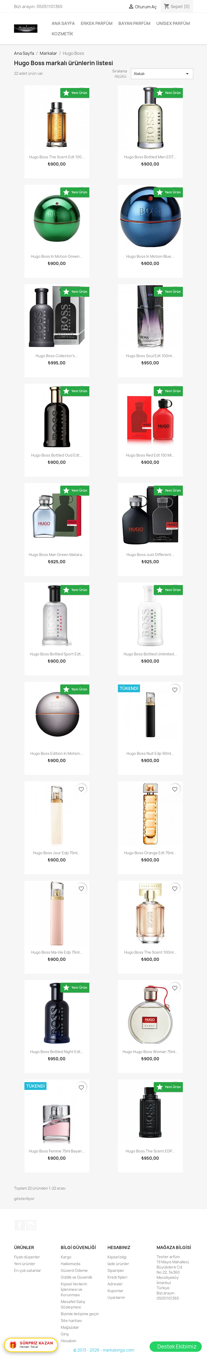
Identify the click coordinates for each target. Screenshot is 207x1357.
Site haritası (71, 1320)
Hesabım (68, 1340)
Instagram (31, 1225)
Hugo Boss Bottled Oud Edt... (57, 455)
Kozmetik (62, 34)
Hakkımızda (70, 1263)
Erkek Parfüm (96, 23)
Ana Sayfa (63, 23)
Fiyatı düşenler (27, 1256)
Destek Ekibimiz (177, 1346)
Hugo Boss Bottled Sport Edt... (57, 654)
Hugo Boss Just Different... (150, 554)
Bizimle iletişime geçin (80, 1313)
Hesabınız (119, 1247)
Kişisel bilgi (117, 1256)
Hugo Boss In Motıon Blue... (150, 256)
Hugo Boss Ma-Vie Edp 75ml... (57, 952)
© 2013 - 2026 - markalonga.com (103, 1350)
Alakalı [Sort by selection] (162, 74)
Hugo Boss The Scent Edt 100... (57, 156)
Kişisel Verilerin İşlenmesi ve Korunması (74, 1289)
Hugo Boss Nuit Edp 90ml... (150, 753)
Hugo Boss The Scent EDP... (150, 1151)
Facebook (20, 1225)
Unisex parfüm (173, 23)
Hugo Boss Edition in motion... (56, 753)
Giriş (65, 1334)
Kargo (66, 1256)
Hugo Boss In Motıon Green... (57, 256)
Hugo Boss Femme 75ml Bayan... (57, 1151)
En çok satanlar (27, 1270)
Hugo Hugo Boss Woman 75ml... (150, 1051)
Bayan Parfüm (134, 23)
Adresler (115, 1283)
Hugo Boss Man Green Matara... (57, 554)
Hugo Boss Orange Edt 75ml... (150, 852)
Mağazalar (70, 1327)
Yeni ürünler (24, 1263)
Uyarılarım (116, 1297)
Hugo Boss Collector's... (57, 355)
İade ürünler (118, 1263)
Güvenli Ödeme (74, 1270)
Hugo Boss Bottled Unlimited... (150, 654)
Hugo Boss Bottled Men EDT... (150, 156)
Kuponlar (115, 1290)
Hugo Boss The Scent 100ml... (150, 952)
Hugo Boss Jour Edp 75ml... (57, 852)
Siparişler (116, 1270)
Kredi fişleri (117, 1277)
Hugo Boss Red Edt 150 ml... (150, 455)
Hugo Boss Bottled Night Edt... (57, 1051)
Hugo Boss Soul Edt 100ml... (150, 355)
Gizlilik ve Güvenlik (76, 1277)
